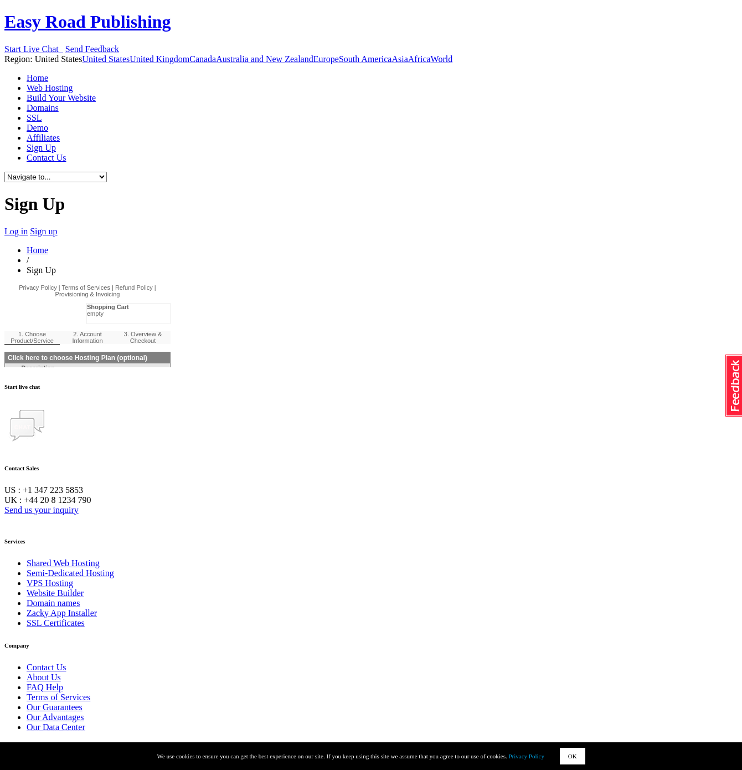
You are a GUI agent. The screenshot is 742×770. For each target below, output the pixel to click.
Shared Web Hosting (63, 563)
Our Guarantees (55, 707)
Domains (43, 107)
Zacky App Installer (62, 613)
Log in (16, 231)
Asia (399, 59)
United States (106, 59)
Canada (202, 59)
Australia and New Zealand (264, 59)
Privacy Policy (526, 756)
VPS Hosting (50, 583)
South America (365, 59)
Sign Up (41, 147)
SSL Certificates (56, 623)
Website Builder (55, 593)
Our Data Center (56, 727)
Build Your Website (61, 97)
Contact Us (46, 157)
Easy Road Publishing (87, 22)
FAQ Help (45, 687)
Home (37, 78)
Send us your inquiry (41, 510)
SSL (34, 117)
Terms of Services (58, 697)
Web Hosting (50, 88)
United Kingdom (159, 59)
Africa (419, 59)
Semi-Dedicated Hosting (70, 573)
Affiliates (43, 137)
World (442, 59)
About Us (44, 677)
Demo (37, 127)
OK (572, 756)
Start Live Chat (33, 49)
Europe (326, 59)
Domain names (53, 603)
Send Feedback (92, 49)
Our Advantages (55, 717)
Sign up (43, 231)
